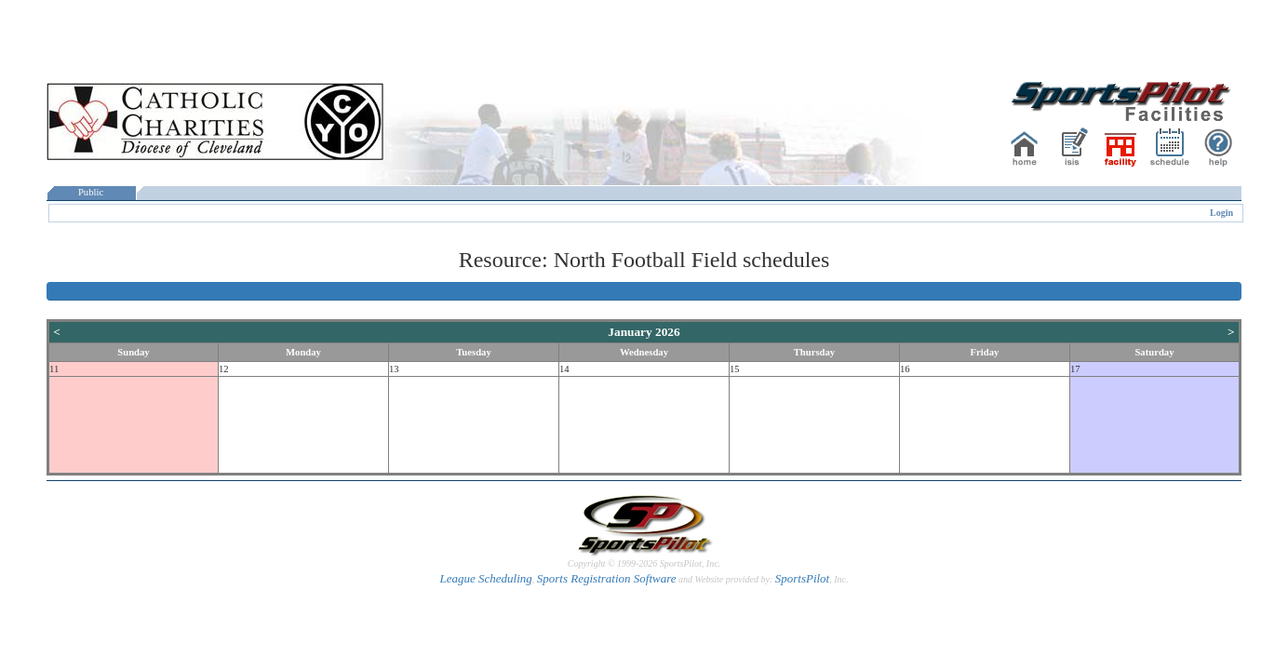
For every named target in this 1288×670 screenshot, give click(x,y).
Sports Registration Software (607, 578)
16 (905, 369)
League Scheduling (485, 578)
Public (91, 192)
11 (54, 369)
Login (1221, 213)
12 (224, 369)
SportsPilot (802, 578)
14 (564, 369)
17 (1075, 369)
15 (735, 369)
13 (394, 369)
